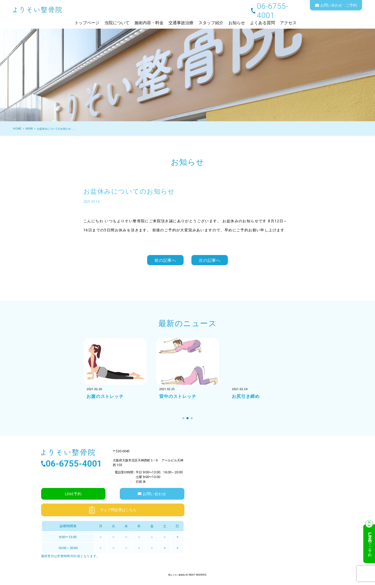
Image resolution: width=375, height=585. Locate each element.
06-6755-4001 (272, 11)
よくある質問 (262, 23)
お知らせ (236, 23)
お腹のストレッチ (106, 397)
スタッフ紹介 (210, 23)
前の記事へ (165, 260)
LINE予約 (73, 494)
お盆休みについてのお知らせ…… (56, 128)
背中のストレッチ (178, 397)
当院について (116, 23)
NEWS (29, 128)
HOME (17, 128)
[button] (183, 419)
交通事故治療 (180, 23)
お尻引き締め (246, 397)
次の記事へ (209, 260)
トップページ (86, 23)
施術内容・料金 (149, 23)
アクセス (288, 23)
